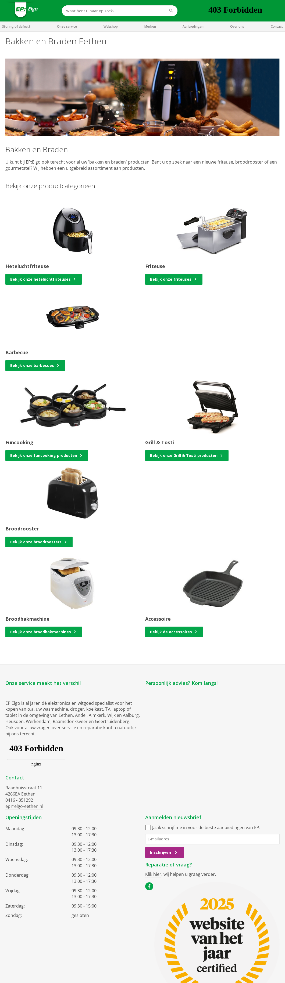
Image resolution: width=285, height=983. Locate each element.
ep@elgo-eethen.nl (24, 806)
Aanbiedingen (193, 26)
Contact (277, 26)
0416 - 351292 (19, 800)
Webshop (111, 26)
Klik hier (153, 874)
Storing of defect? (16, 26)
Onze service (67, 26)
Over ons (237, 26)
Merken (150, 26)
